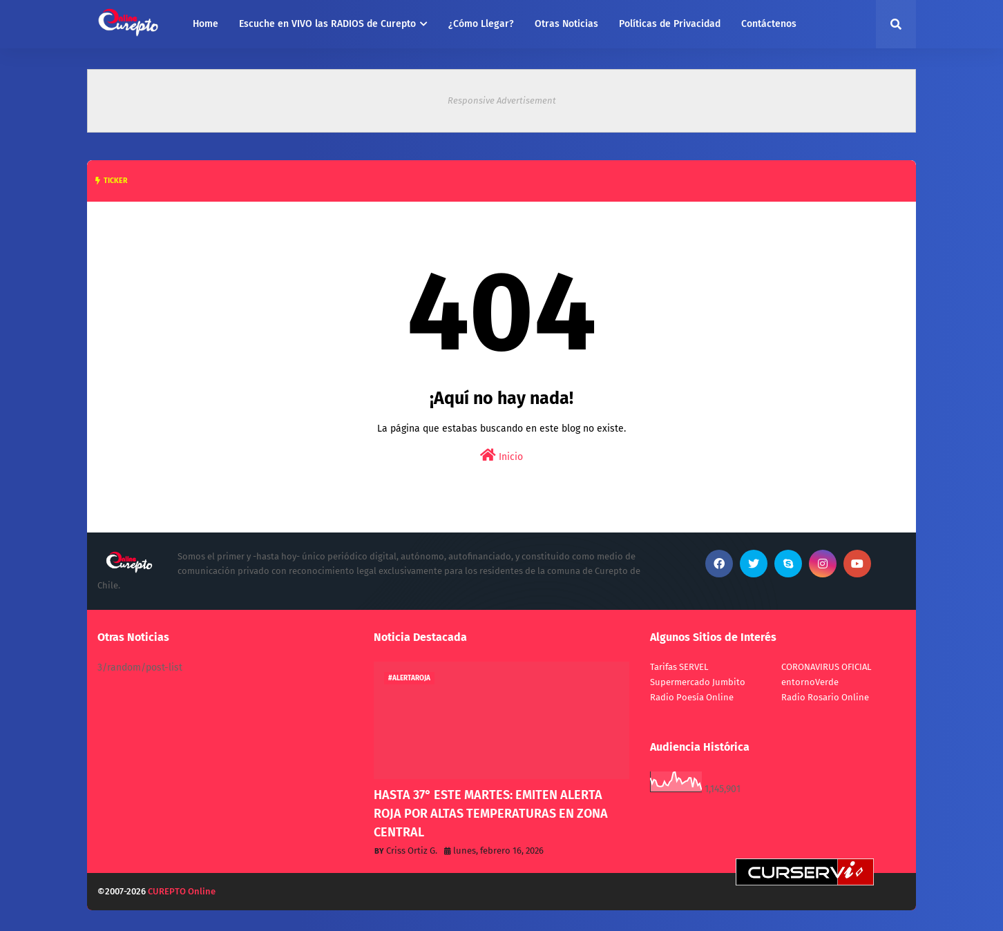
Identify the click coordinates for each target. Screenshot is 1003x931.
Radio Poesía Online (692, 697)
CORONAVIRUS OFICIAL (826, 667)
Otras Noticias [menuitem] (566, 24)
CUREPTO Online (182, 891)
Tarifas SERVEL (679, 667)
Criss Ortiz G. (411, 850)
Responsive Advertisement (502, 100)
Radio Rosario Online (825, 697)
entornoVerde (810, 682)
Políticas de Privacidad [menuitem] (669, 24)
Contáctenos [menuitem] (768, 24)
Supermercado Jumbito (697, 682)
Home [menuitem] (205, 24)
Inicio (501, 455)
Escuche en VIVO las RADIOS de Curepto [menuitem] (327, 24)
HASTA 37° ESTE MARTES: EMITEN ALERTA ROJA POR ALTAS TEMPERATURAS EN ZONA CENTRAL (491, 813)
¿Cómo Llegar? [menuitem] (481, 24)
